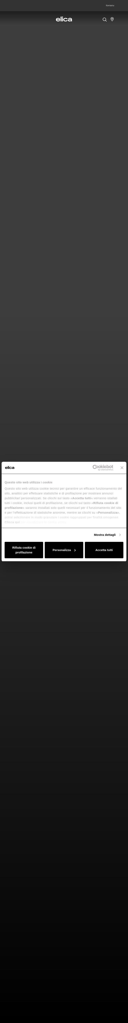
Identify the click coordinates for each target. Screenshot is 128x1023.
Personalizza (64, 550)
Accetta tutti (104, 550)
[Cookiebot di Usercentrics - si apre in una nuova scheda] (95, 468)
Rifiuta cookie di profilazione (24, 550)
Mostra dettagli (105, 534)
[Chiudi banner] (122, 467)
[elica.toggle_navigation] (16, 19)
